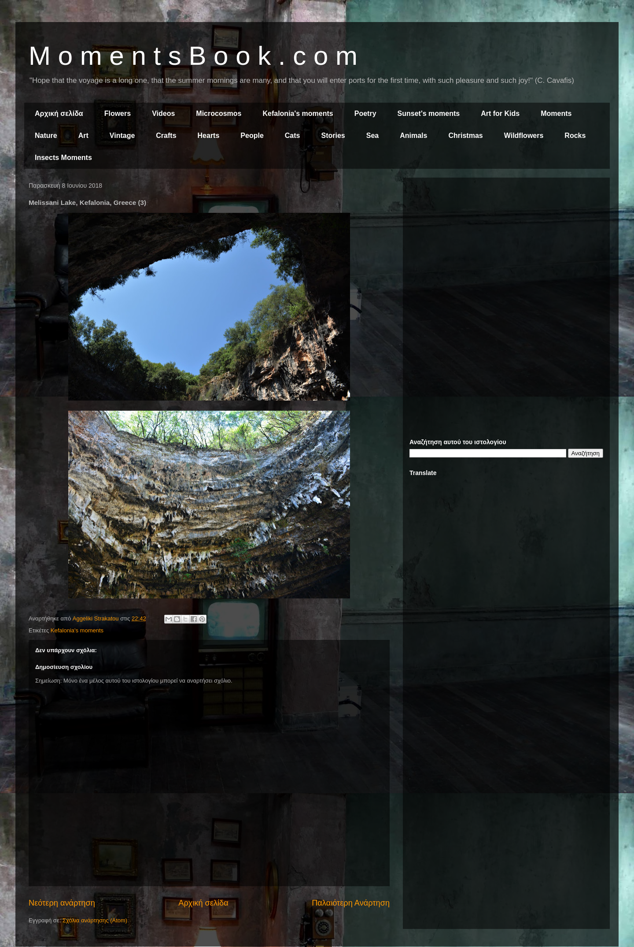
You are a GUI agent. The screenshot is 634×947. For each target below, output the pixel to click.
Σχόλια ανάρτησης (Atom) (95, 920)
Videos (163, 113)
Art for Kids (500, 113)
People (251, 135)
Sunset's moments (429, 113)
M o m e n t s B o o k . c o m (193, 56)
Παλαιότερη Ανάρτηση (351, 903)
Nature (46, 135)
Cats (292, 135)
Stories (333, 135)
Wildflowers (524, 135)
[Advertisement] (506, 246)
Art (83, 135)
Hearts (209, 135)
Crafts (166, 135)
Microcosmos (218, 113)
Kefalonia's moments (297, 113)
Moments (556, 113)
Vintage (122, 135)
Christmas (465, 135)
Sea (372, 135)
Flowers (117, 113)
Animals (413, 135)
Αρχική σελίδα (59, 113)
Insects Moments (63, 157)
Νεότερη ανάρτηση (62, 903)
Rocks (575, 135)
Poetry (365, 113)
